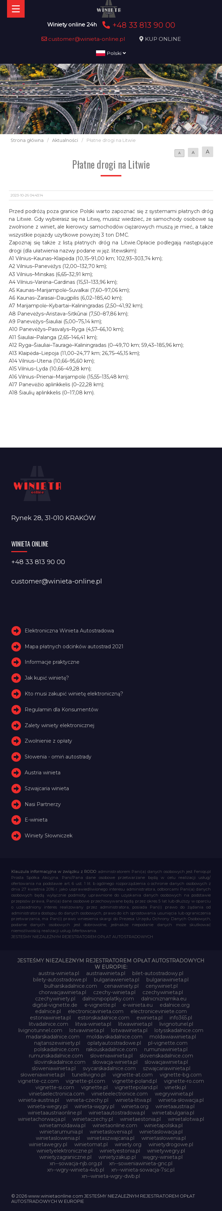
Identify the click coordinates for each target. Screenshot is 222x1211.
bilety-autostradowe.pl (60, 979)
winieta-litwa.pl (133, 1100)
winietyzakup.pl (117, 1157)
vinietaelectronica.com (56, 1094)
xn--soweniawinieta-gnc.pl (140, 1163)
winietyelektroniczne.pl (65, 1151)
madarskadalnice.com (53, 1037)
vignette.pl (94, 1087)
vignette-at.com (133, 1075)
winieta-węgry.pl (94, 1106)
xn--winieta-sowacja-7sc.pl (143, 1170)
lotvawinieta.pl (86, 1030)
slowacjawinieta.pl (166, 1062)
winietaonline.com (115, 1125)
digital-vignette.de (54, 1005)
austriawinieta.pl (105, 973)
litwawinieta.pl (135, 1024)
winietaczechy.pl (92, 1119)
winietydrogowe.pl (170, 1144)
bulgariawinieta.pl (167, 979)
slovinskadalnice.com (59, 1062)
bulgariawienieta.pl (116, 979)
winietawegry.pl (48, 1144)
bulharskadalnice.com (70, 986)
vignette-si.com (55, 1087)
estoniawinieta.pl (50, 1018)
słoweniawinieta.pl (42, 1075)
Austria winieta (43, 772)
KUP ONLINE (163, 39)
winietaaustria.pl (175, 1106)
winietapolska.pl (163, 1125)
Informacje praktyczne (52, 662)
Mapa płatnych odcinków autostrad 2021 (74, 646)
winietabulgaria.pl (173, 1113)
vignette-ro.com (184, 1081)
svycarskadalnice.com (109, 1068)
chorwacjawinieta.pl (62, 992)
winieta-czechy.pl (87, 1100)
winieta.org (134, 1106)
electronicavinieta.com (95, 1011)
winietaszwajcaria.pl (110, 1138)
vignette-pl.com (85, 1081)
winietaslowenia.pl (58, 1138)
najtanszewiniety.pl (57, 1043)
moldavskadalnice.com (114, 1037)
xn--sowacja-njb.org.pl (76, 1163)
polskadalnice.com (56, 1049)
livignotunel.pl (176, 1024)
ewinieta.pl (150, 1018)
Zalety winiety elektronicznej (59, 725)
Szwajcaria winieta (47, 788)
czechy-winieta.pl (114, 992)
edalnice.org (175, 1005)
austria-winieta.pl (58, 973)
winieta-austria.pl (38, 1100)
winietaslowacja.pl (161, 1132)
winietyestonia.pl (120, 1151)
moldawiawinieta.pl (173, 1037)
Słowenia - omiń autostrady (58, 757)
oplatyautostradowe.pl (114, 1043)
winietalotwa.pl (186, 1119)
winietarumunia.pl (61, 1132)
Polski (111, 53)
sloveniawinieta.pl (111, 1056)
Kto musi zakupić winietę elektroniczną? (74, 694)
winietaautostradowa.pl (117, 1113)
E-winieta (36, 820)
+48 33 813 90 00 (137, 25)
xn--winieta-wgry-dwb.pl (111, 1176)
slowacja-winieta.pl (115, 1062)
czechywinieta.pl (162, 992)
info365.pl (181, 1018)
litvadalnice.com (48, 1024)
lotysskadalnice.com (178, 1030)
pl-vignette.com (168, 1043)
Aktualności (65, 140)
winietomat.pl (91, 1144)
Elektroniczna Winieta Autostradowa (69, 631)
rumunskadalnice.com (56, 1056)
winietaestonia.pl (140, 1119)
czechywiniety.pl (55, 998)
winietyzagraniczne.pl (65, 1157)
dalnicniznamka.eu (163, 998)
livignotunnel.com (40, 1030)
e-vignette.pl (100, 1005)
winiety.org (128, 1144)
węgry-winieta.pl (163, 1157)
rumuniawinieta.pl (166, 1049)
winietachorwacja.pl (41, 1119)
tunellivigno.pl (89, 1075)
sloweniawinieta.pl (54, 1068)
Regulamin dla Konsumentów (61, 709)
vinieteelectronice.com (119, 1094)
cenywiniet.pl (162, 986)
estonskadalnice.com (103, 1018)
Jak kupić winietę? (47, 678)
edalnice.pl (48, 1011)
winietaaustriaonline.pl (55, 1113)
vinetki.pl (175, 1087)
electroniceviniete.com (159, 1011)
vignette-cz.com (38, 1081)
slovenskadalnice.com (166, 1056)
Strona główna (27, 140)
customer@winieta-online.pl (83, 39)
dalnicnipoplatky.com (108, 998)
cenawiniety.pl (121, 986)
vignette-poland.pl (134, 1081)
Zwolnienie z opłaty (48, 741)
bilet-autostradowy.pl (157, 973)
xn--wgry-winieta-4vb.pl (75, 1170)
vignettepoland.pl (136, 1087)
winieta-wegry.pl (47, 1106)
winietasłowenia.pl (163, 1138)
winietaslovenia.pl (111, 1132)
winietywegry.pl (166, 1151)
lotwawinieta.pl (129, 1030)
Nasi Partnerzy (43, 804)
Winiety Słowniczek (48, 835)
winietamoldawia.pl (62, 1125)
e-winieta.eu (138, 1005)
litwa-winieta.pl (93, 1024)
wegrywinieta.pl (174, 1094)
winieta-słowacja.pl (181, 1100)
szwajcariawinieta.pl (166, 1068)
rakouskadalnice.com (111, 1049)
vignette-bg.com (181, 1075)
